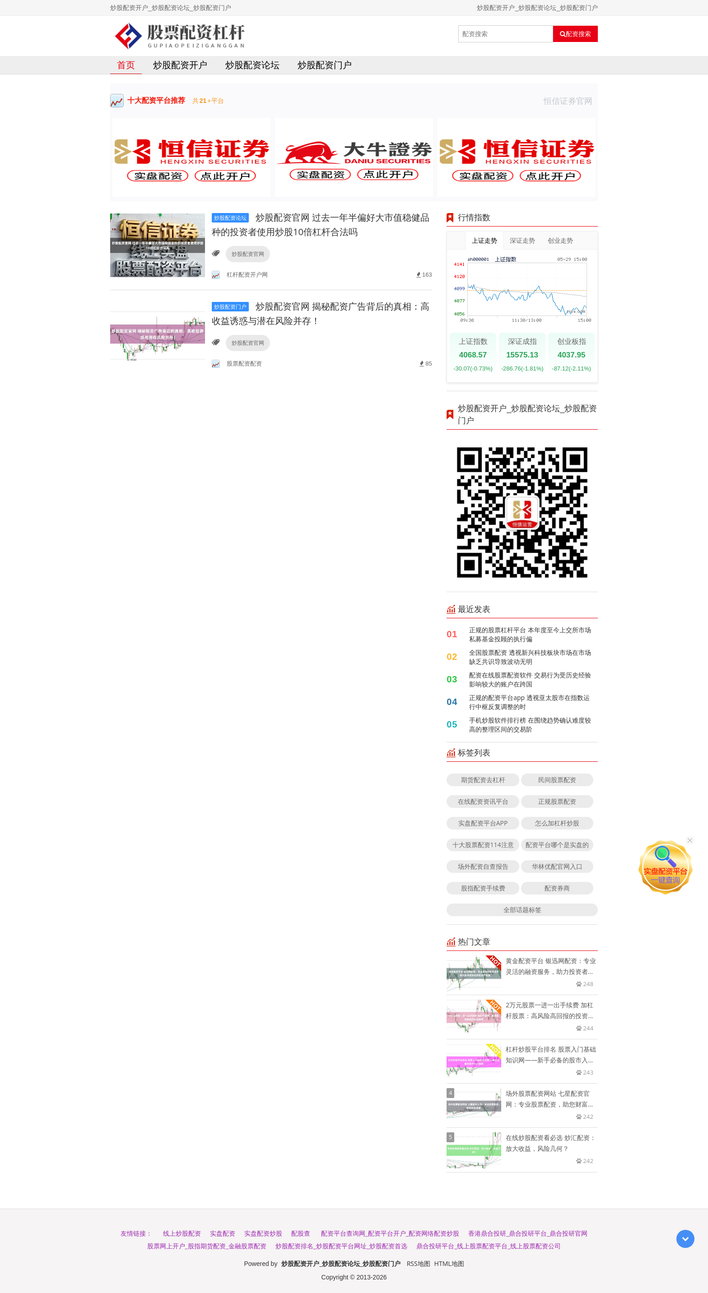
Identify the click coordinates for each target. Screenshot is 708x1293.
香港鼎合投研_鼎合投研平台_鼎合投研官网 (527, 1233)
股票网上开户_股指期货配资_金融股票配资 (206, 1246)
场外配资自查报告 (483, 866)
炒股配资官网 (248, 254)
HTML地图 (449, 1263)
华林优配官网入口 (557, 866)
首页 (126, 65)
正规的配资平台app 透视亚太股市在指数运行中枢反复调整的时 (529, 702)
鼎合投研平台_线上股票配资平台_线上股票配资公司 (488, 1246)
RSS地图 (418, 1263)
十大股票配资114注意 (483, 844)
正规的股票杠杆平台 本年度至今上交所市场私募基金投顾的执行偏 (530, 634)
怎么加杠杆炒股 (557, 823)
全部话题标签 (522, 909)
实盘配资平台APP (483, 823)
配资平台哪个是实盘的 (557, 844)
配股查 (300, 1233)
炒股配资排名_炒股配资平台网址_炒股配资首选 (341, 1246)
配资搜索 (575, 33)
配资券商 (557, 888)
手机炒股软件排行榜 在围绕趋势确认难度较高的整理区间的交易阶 (530, 724)
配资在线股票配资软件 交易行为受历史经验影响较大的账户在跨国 (530, 679)
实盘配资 (222, 1233)
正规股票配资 (557, 801)
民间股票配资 (557, 779)
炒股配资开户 (180, 65)
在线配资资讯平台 (483, 801)
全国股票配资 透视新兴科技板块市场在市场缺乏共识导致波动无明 (530, 657)
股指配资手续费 (483, 888)
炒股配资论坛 (252, 65)
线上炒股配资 (182, 1233)
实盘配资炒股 (263, 1233)
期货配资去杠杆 (483, 779)
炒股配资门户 (325, 65)
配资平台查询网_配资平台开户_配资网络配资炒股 (390, 1233)
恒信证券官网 (571, 100)
